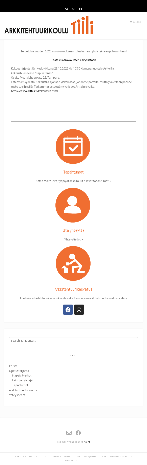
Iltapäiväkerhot (21, 375)
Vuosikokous (61, 456)
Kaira (87, 441)
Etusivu (13, 366)
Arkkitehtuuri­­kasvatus (73, 289)
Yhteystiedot (17, 395)
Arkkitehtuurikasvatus (23, 390)
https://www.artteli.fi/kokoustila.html (34, 91)
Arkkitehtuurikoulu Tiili (31, 456)
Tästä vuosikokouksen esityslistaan (73, 60)
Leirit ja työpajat (22, 380)
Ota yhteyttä (73, 230)
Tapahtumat (73, 172)
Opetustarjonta (19, 371)
